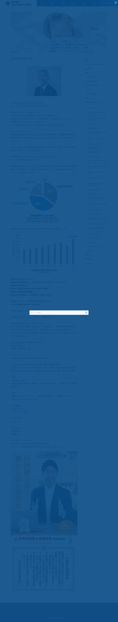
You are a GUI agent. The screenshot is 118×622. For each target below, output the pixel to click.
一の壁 (41, 447)
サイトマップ (59, 608)
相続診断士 (24, 380)
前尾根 (47, 447)
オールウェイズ (17, 409)
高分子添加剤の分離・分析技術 (21, 371)
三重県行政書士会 (16, 345)
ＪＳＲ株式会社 (17, 364)
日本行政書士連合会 (17, 342)
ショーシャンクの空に (20, 412)
